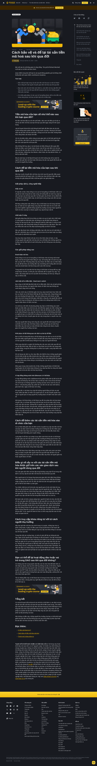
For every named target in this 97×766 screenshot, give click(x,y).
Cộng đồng (27, 725)
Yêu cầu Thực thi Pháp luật (81, 739)
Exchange (43, 705)
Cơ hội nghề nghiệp (29, 707)
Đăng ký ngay (82, 143)
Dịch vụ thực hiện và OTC (81, 711)
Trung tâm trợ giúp (79, 726)
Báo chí (26, 713)
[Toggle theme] (93, 2)
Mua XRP (60, 744)
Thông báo (27, 709)
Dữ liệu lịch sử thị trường (80, 713)
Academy (43, 717)
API (76, 732)
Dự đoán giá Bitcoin (62, 734)
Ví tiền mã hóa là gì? (24, 630)
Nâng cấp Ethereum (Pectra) (64, 738)
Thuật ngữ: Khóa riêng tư (26, 636)
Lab (59, 714)
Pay (42, 709)
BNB (76, 709)
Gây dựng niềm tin (29, 721)
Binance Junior (44, 713)
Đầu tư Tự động (44, 723)
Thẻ (42, 715)
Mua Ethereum (61, 748)
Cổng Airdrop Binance (80, 738)
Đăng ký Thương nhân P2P (64, 705)
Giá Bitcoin (60, 727)
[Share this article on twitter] (74, 18)
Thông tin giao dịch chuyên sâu (82, 715)
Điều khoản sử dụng (50, 676)
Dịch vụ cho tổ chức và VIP (64, 712)
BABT (42, 729)
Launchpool (44, 721)
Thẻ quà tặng (44, 719)
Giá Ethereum (61, 729)
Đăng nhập (78, 2)
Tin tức (26, 711)
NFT (42, 727)
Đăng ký (85, 2)
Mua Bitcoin (61, 740)
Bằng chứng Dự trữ (79, 717)
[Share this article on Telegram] (84, 18)
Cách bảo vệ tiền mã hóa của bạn (28, 633)
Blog (25, 723)
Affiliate (77, 705)
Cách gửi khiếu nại (79, 741)
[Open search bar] (72, 3)
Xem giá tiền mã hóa (63, 725)
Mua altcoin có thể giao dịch (64, 750)
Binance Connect (62, 716)
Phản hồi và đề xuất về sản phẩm (82, 728)
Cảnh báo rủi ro (28, 727)
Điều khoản (27, 717)
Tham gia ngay (59, 7)
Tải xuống (27, 730)
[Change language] (90, 3)
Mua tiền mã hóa (45, 707)
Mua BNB (60, 742)
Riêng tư (26, 719)
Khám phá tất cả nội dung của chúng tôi (48, 694)
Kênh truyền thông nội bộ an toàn (32, 736)
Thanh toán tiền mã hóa (46, 711)
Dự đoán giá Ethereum (63, 736)
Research (43, 730)
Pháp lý (26, 715)
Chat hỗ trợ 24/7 (79, 724)
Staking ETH (44, 725)
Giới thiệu (77, 707)
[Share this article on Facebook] (79, 18)
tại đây (30, 664)
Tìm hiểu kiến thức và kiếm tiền (65, 723)
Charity (43, 732)
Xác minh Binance (79, 734)
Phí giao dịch (78, 730)
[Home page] (10, 3)
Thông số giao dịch (79, 736)
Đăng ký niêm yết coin (63, 710)
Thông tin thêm (28, 705)
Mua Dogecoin (61, 746)
